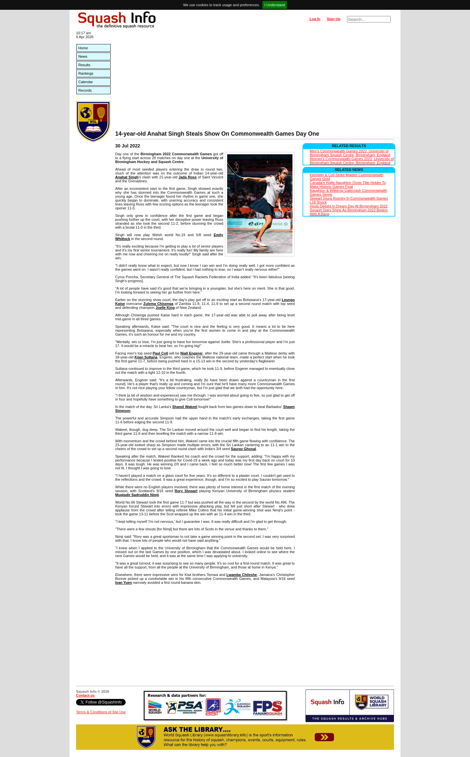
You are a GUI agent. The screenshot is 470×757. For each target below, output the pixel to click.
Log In (314, 19)
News (82, 56)
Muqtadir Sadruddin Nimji (137, 495)
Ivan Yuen (123, 582)
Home (83, 48)
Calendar (85, 82)
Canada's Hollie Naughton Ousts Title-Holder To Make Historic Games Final (348, 185)
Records (85, 90)
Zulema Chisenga (158, 304)
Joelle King (165, 308)
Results (84, 65)
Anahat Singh (126, 177)
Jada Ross (188, 177)
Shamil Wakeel (184, 407)
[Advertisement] (254, 81)
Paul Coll (160, 353)
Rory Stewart (186, 491)
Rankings (85, 73)
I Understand (274, 5)
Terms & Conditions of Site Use (101, 712)
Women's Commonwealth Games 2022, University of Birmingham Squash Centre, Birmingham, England (352, 161)
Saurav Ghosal (243, 449)
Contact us (85, 695)
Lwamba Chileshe (242, 575)
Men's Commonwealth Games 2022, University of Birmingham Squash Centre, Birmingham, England (350, 153)
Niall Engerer (191, 353)
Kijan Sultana (145, 357)
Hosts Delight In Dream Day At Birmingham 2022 (348, 206)
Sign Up (333, 19)
